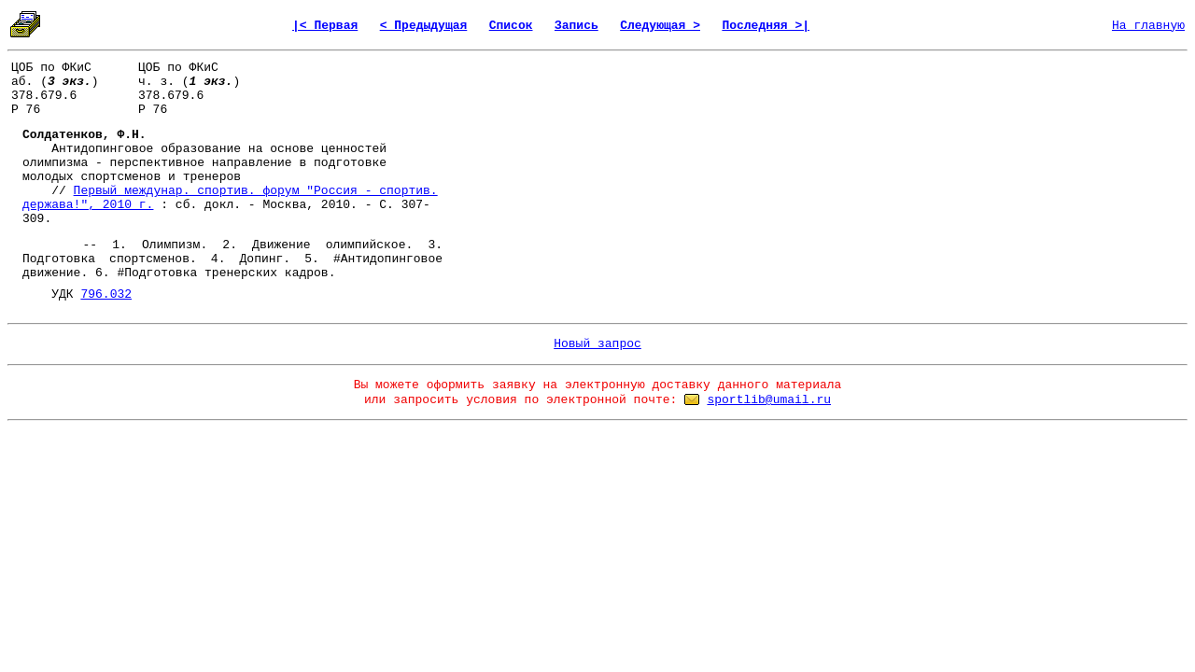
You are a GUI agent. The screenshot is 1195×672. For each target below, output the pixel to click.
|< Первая (325, 26)
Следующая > (660, 26)
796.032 (106, 294)
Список (511, 26)
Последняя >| (765, 26)
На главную (1148, 26)
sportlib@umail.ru (769, 400)
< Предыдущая (424, 26)
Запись (576, 26)
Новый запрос (597, 344)
